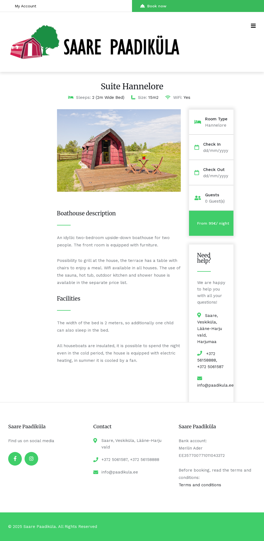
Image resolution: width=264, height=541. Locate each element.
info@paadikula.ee (215, 385)
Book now (153, 6)
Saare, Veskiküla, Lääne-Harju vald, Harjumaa (209, 328)
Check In (212, 144)
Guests (212, 195)
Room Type (216, 119)
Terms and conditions (200, 484)
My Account (25, 6)
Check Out (214, 170)
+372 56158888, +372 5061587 (210, 360)
